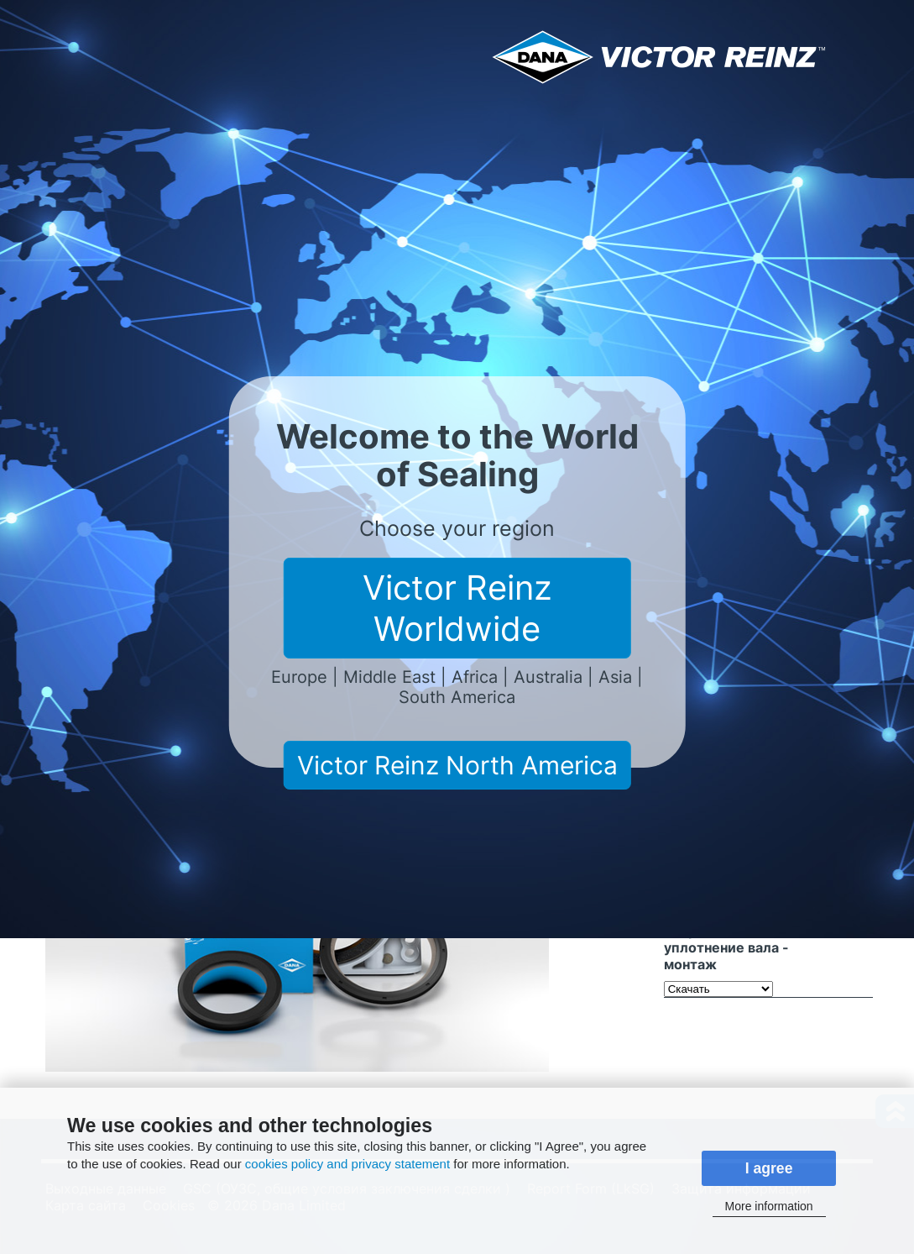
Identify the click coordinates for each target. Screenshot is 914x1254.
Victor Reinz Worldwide (457, 608)
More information (769, 1206)
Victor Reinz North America (457, 765)
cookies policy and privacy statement (347, 1164)
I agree (769, 1168)
